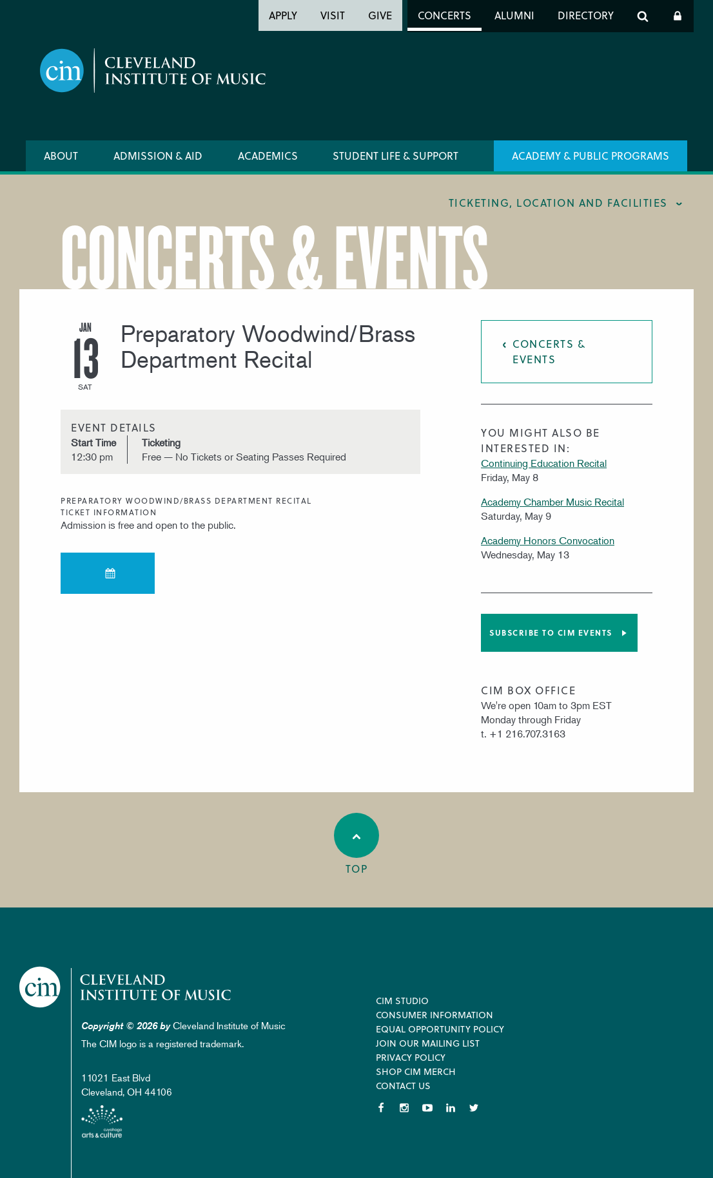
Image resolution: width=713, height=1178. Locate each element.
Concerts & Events (549, 351)
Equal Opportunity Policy (440, 1029)
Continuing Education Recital (544, 463)
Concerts (444, 15)
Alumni (514, 15)
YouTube (427, 1108)
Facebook (381, 1108)
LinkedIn (450, 1108)
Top (356, 844)
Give (380, 15)
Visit (332, 15)
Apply (283, 15)
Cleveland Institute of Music (126, 987)
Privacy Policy (410, 1057)
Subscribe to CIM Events (550, 632)
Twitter (474, 1108)
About (61, 155)
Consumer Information (434, 1014)
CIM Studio (402, 1000)
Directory (586, 15)
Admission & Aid (157, 155)
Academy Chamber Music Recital (552, 501)
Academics (268, 155)
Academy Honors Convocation (547, 540)
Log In (677, 16)
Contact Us (403, 1085)
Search (643, 16)
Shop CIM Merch (416, 1071)
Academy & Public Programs (590, 155)
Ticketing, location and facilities (558, 202)
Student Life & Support (395, 155)
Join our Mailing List (428, 1043)
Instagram (404, 1108)
